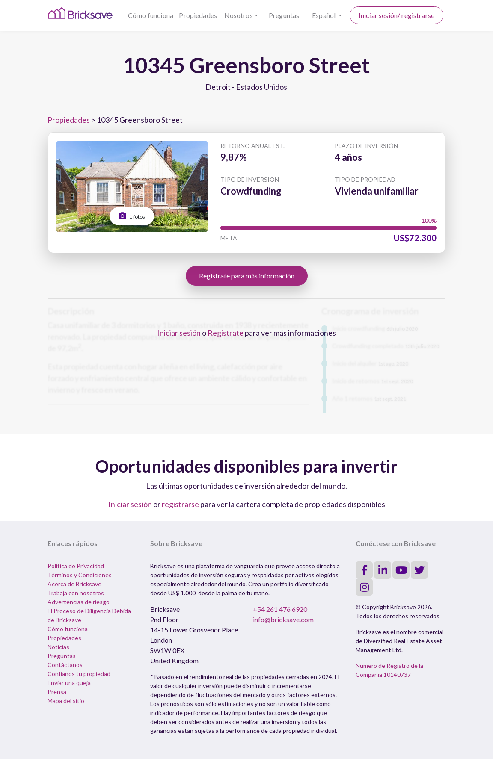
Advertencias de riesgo (79, 601)
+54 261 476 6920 (280, 609)
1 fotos (132, 216)
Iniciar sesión (179, 332)
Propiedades (198, 15)
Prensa (57, 691)
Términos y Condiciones (80, 575)
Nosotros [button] (238, 15)
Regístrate (226, 332)
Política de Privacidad (76, 566)
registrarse (180, 504)
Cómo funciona (150, 15)
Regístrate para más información (246, 276)
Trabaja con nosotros (76, 593)
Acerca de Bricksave (74, 584)
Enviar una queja (69, 682)
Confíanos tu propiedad (79, 673)
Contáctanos (65, 664)
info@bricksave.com (283, 619)
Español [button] (324, 15)
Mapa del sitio (66, 700)
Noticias (58, 646)
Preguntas (284, 15)
